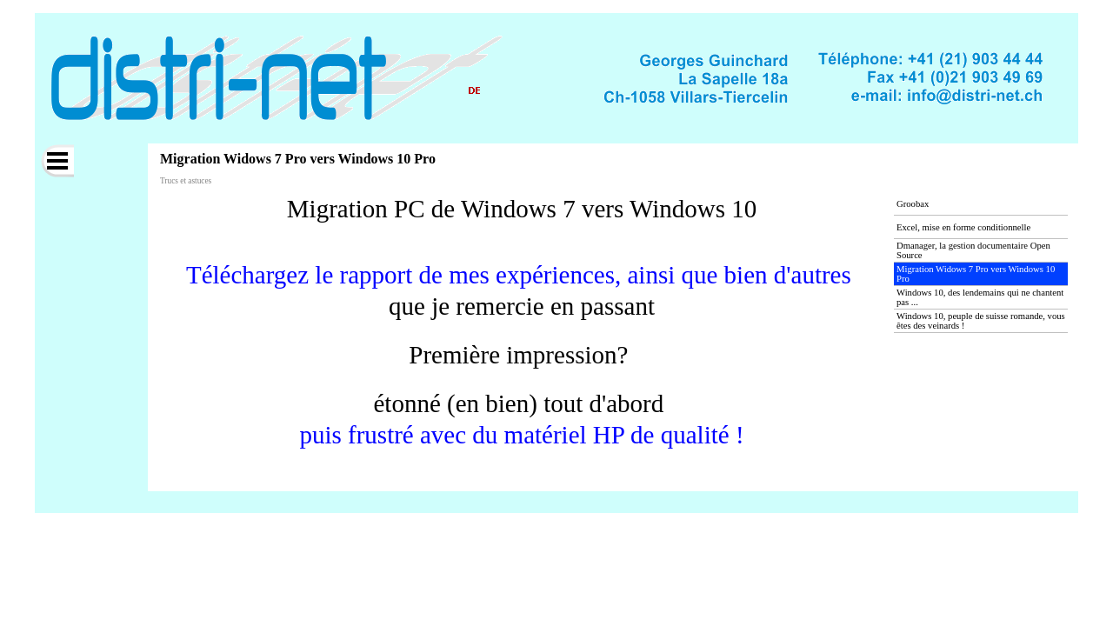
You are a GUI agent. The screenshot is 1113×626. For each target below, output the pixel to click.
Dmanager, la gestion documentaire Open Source (973, 250)
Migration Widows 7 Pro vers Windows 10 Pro (975, 273)
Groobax (912, 204)
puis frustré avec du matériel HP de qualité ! (521, 435)
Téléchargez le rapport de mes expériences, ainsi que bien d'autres (518, 275)
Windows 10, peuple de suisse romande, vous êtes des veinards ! (980, 320)
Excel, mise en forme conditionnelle (963, 227)
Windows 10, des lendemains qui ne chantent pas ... (979, 297)
